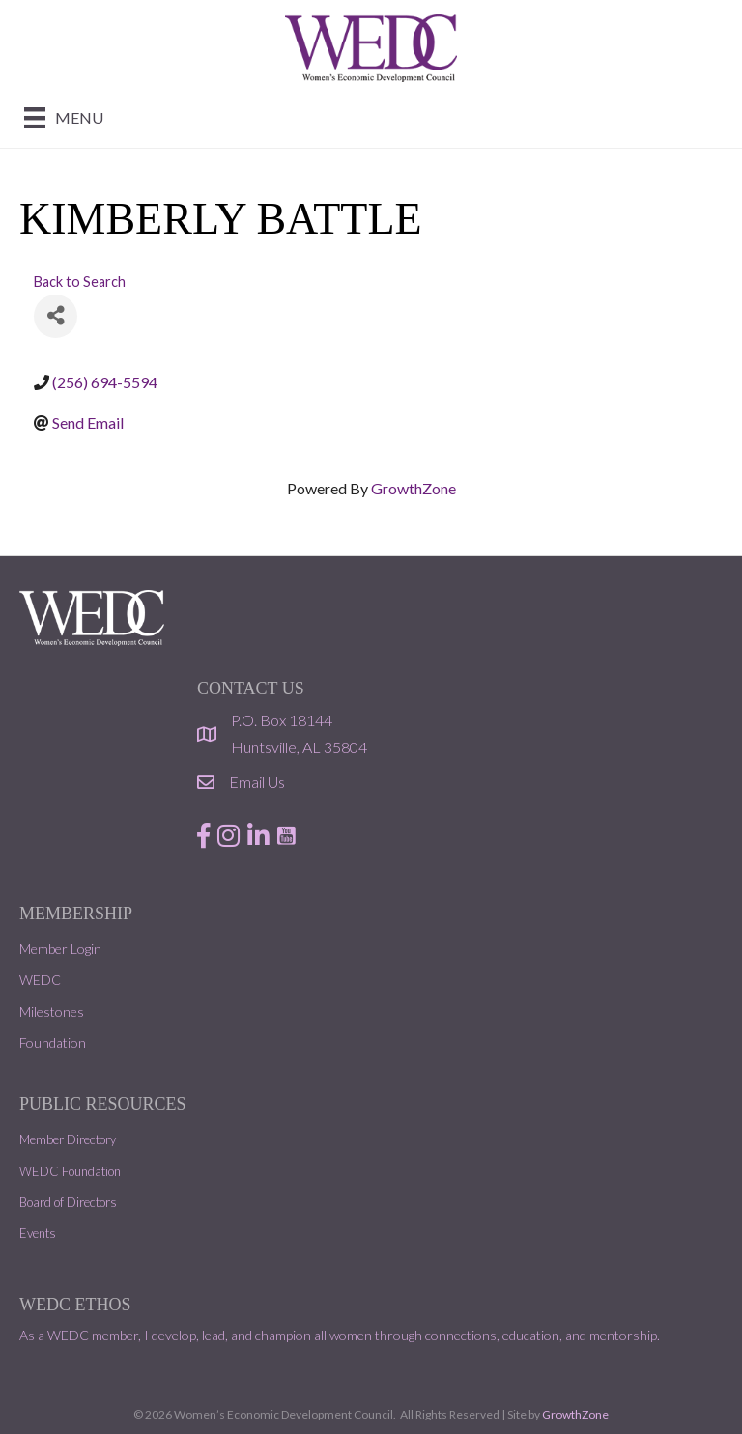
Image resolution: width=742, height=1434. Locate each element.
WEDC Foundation (70, 1171)
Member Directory (67, 1139)
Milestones (51, 1011)
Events (37, 1233)
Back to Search (80, 281)
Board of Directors (68, 1202)
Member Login (60, 949)
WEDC (40, 979)
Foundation (52, 1042)
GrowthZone (413, 488)
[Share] (55, 316)
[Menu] (64, 117)
